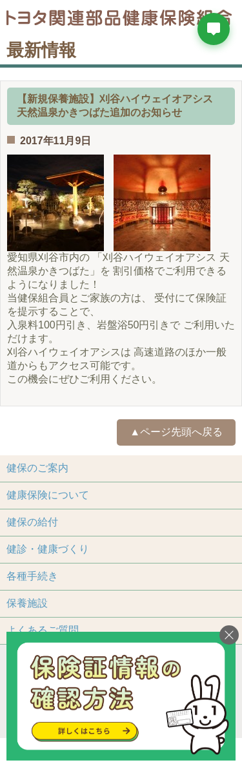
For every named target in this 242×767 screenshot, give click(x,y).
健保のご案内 (37, 467)
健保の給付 (32, 521)
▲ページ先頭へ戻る (176, 431)
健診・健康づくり (47, 549)
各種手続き (32, 576)
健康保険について (47, 494)
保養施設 (27, 603)
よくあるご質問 (42, 630)
